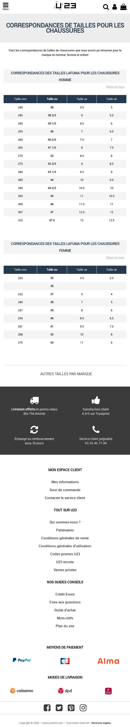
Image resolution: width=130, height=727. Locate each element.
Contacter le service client (65, 497)
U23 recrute (65, 562)
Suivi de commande (65, 489)
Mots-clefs (65, 618)
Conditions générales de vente (65, 538)
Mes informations (65, 482)
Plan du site (65, 626)
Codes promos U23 (65, 554)
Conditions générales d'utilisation (65, 546)
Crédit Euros (65, 594)
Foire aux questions (65, 602)
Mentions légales (101, 723)
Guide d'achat (65, 610)
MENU (5, 6)
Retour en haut (115, 86)
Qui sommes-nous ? (65, 522)
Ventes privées (65, 569)
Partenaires (65, 530)
